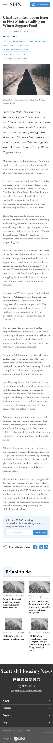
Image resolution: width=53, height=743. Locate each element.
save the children (37, 41)
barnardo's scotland (15, 59)
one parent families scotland (17, 50)
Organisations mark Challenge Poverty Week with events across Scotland (12, 604)
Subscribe (40, 532)
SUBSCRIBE (40, 4)
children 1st (23, 45)
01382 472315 (28, 686)
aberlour (8, 45)
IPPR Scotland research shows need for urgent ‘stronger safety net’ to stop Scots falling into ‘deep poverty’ (39, 643)
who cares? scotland (15, 54)
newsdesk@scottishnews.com (28, 691)
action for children (14, 41)
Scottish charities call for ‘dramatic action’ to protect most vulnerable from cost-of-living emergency (39, 607)
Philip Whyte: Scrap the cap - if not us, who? (13, 638)
